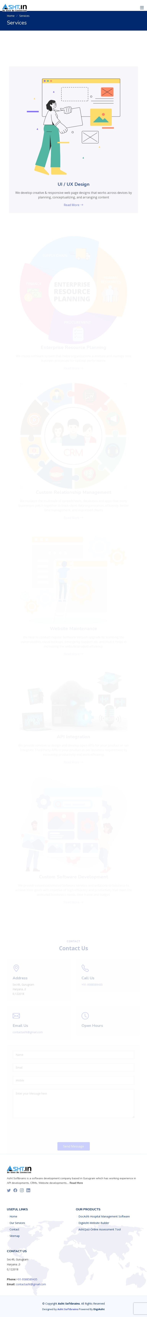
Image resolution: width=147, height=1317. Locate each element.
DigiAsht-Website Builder (93, 1223)
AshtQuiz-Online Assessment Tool (99, 1229)
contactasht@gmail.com (28, 1036)
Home (11, 16)
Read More (76, 1183)
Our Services (17, 1223)
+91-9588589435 (92, 988)
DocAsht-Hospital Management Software (104, 1216)
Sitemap (15, 1236)
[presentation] (42, 1134)
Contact (14, 1229)
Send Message (73, 1150)
